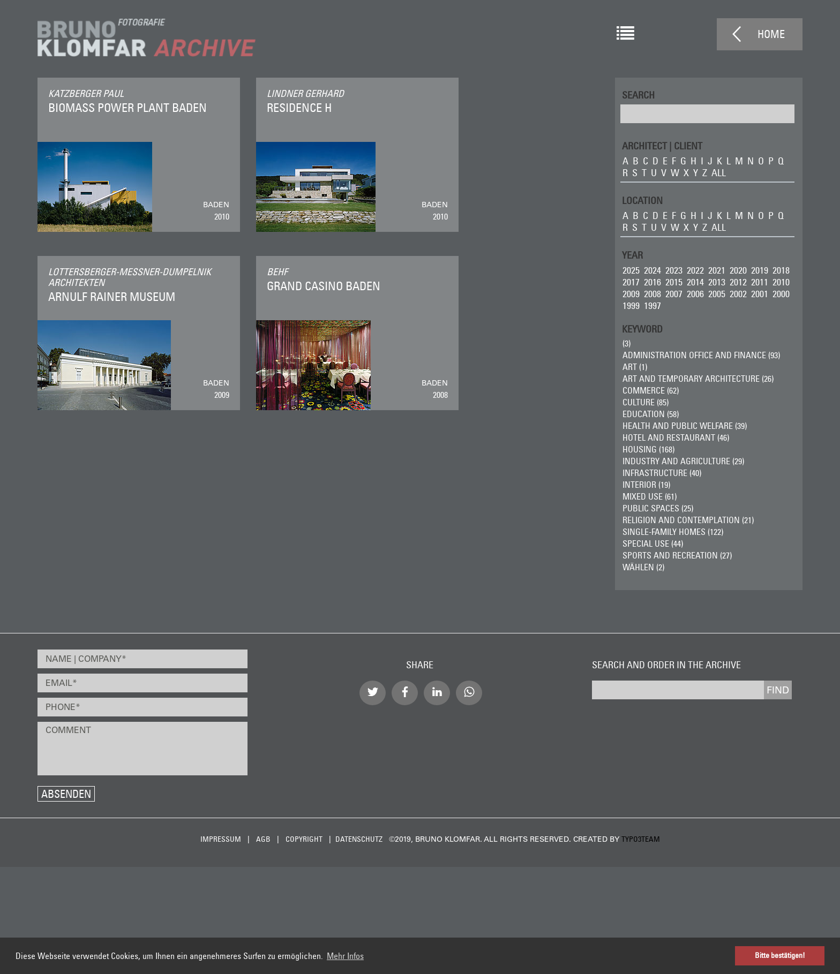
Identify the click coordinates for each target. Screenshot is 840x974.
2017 (631, 282)
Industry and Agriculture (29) (683, 461)
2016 (652, 282)
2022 (695, 270)
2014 (695, 282)
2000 (781, 294)
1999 (631, 305)
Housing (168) (648, 449)
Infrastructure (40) (661, 472)
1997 (652, 305)
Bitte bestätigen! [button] (780, 955)
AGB (263, 839)
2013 (716, 282)
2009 (631, 294)
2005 (716, 294)
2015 (673, 282)
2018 (781, 270)
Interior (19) (646, 484)
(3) (626, 343)
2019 (759, 270)
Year (632, 254)
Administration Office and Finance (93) (701, 355)
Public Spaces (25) (657, 508)
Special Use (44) (652, 543)
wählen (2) (643, 567)
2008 (652, 294)
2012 (738, 282)
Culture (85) (645, 402)
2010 (781, 282)
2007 (673, 294)
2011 (759, 282)
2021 (716, 270)
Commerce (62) (650, 390)
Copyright (304, 839)
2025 (631, 270)
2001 (759, 294)
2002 (738, 294)
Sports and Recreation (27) (677, 555)
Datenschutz (358, 839)
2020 (738, 270)
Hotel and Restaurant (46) (675, 437)
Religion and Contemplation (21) (688, 520)
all (718, 173)
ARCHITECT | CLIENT (662, 145)
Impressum (220, 839)
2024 (652, 270)
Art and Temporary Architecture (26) (698, 378)
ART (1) (634, 366)
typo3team (640, 839)
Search (638, 94)
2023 (673, 270)
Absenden (66, 794)
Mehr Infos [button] (345, 955)
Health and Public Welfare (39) (684, 425)
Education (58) (650, 414)
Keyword (642, 328)
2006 (695, 294)
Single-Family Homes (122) (672, 531)
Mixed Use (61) (649, 496)
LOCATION (642, 200)
